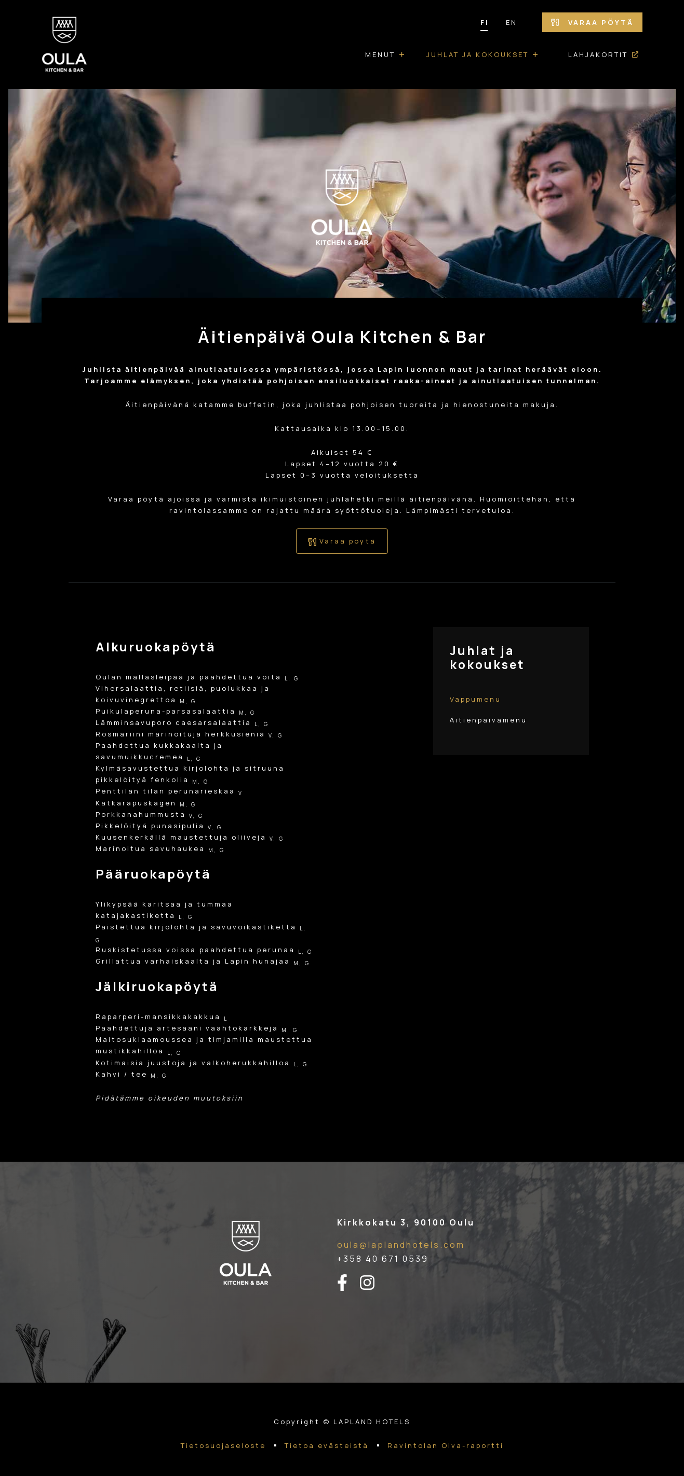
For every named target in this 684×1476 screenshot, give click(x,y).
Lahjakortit (598, 54)
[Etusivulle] (64, 44)
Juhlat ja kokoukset (477, 54)
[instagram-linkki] (373, 1283)
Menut (380, 54)
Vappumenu (475, 699)
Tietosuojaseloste (223, 1445)
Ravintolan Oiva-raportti (445, 1445)
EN (511, 22)
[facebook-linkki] (348, 1283)
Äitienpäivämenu (488, 720)
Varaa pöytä (592, 22)
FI (484, 22)
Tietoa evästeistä (327, 1445)
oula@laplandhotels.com (401, 1244)
